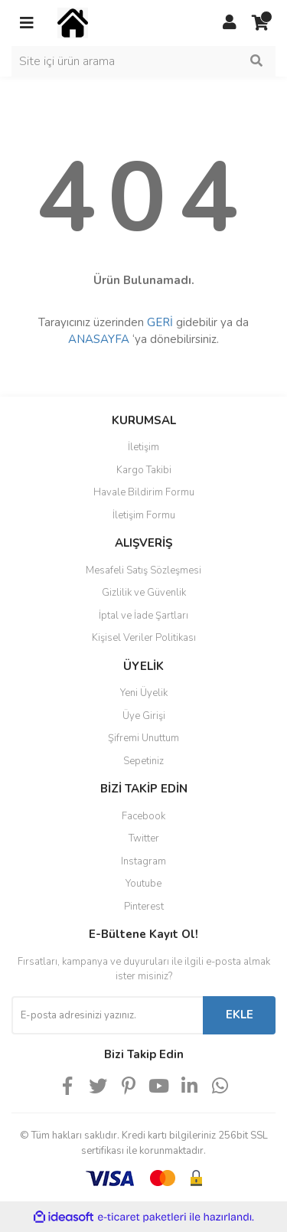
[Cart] (260, 23)
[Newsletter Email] (107, 1015)
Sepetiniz (143, 761)
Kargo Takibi (143, 470)
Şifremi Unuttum (143, 738)
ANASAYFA (98, 339)
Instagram (143, 861)
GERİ (160, 322)
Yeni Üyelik (144, 693)
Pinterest (144, 906)
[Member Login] (229, 22)
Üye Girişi (143, 716)
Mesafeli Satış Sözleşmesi (143, 570)
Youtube (143, 884)
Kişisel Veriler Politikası (144, 638)
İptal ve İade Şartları (143, 616)
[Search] (143, 61)
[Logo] (72, 22)
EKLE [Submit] (239, 1014)
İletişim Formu (144, 515)
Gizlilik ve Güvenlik (144, 593)
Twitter (144, 838)
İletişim (143, 447)
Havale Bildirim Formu (143, 492)
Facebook (143, 816)
